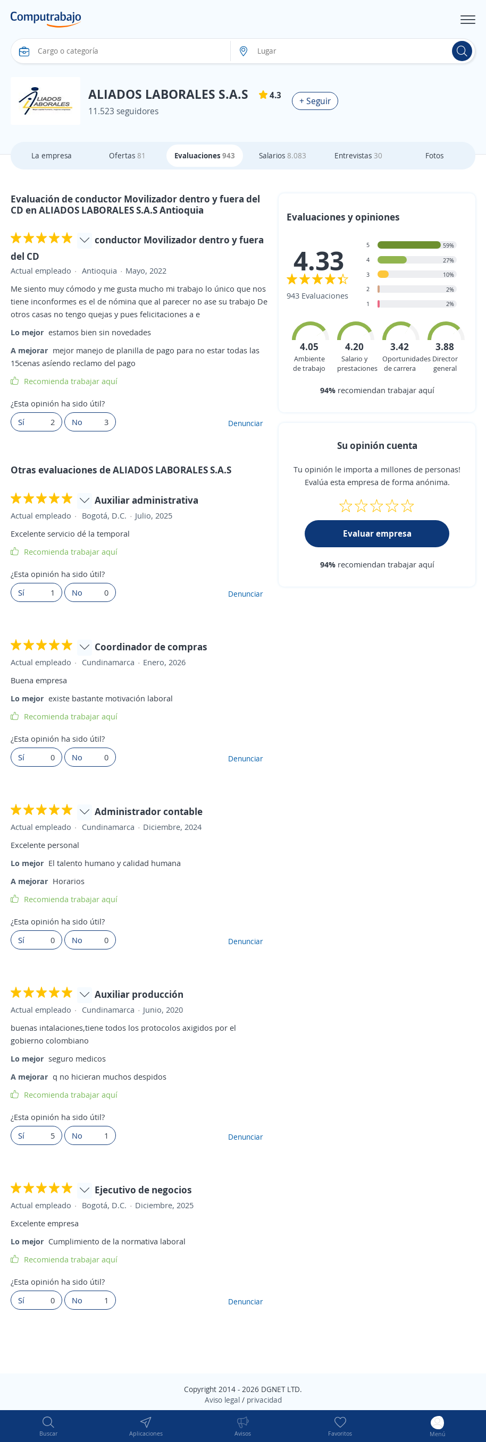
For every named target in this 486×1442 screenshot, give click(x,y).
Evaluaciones (204, 155)
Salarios (282, 155)
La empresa (51, 155)
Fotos (434, 155)
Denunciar (245, 423)
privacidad (264, 1400)
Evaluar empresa (377, 533)
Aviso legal (222, 1400)
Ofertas (127, 155)
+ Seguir (315, 101)
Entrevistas (358, 155)
